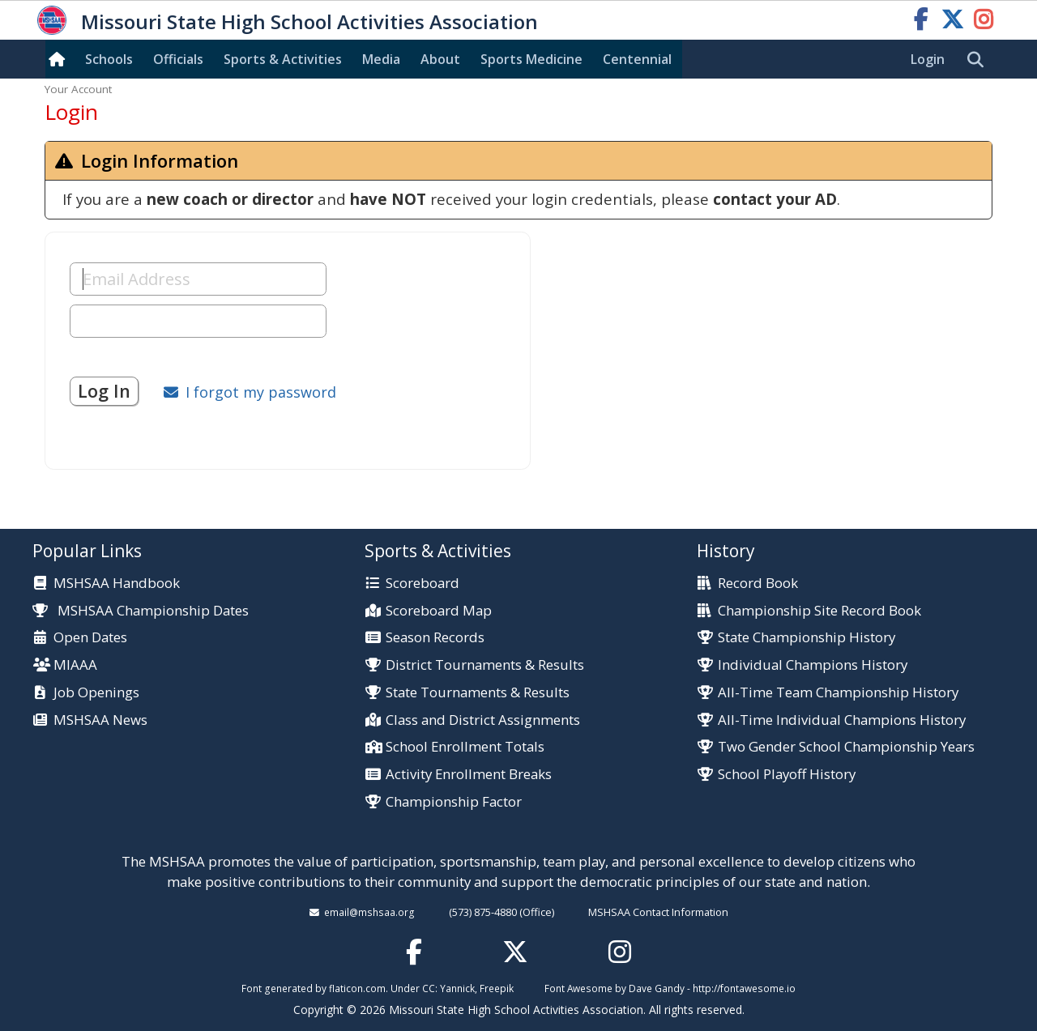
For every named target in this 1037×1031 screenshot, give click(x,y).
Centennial (637, 59)
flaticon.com (357, 988)
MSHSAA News (100, 720)
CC (428, 988)
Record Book (758, 583)
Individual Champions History (812, 665)
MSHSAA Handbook (116, 583)
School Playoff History (787, 774)
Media (381, 59)
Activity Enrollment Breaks (469, 774)
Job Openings (96, 693)
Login (928, 59)
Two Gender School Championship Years (846, 747)
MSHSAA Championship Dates (140, 610)
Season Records (435, 637)
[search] (979, 59)
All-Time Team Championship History (838, 693)
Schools (109, 59)
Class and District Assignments (483, 720)
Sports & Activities (283, 59)
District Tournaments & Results (485, 665)
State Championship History (806, 637)
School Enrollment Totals (465, 747)
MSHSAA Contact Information (658, 912)
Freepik (497, 988)
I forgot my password (261, 392)
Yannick (457, 988)
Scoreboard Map (439, 611)
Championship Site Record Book (819, 611)
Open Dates (90, 637)
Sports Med (531, 59)
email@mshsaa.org (369, 911)
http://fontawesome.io (744, 988)
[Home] (60, 59)
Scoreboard (422, 583)
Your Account (78, 89)
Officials (178, 59)
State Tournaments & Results (478, 693)
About (440, 59)
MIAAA (75, 665)
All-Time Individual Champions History (842, 720)
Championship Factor (454, 802)
